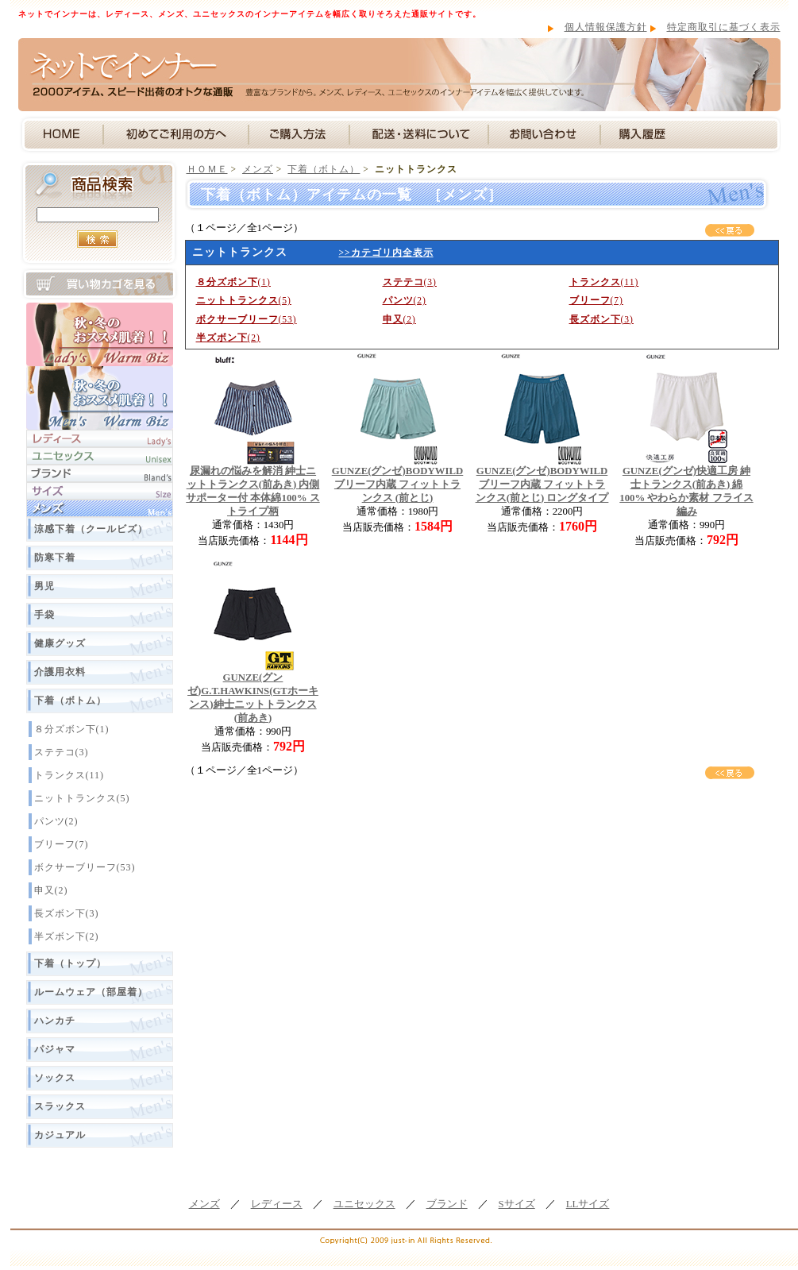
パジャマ (54, 1049)
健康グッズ (60, 643)
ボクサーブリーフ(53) (85, 867)
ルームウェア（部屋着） (91, 992)
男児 (44, 586)
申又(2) (51, 890)
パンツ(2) (56, 821)
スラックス (60, 1106)
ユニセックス (364, 1204)
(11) (604, 282)
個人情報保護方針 (606, 27)
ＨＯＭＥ (207, 169)
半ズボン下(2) (66, 936)
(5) (243, 300)
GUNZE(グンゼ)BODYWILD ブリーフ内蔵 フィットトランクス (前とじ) (398, 484)
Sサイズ (517, 1204)
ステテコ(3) (61, 752)
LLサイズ (588, 1204)
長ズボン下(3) (66, 913)
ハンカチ (54, 1020)
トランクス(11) (69, 775)
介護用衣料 (60, 671)
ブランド (447, 1204)
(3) (410, 282)
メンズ (257, 169)
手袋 (44, 614)
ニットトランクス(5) (82, 798)
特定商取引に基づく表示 (724, 27)
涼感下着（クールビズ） (91, 529)
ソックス (54, 1077)
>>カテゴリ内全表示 (386, 252)
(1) (233, 282)
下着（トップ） (70, 963)
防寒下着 (54, 557)
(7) (596, 300)
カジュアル (60, 1135)
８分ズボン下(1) (72, 729)
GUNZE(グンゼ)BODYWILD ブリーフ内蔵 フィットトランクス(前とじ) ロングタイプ (542, 484)
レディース (277, 1204)
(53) (246, 319)
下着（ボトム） (70, 700)
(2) (404, 300)
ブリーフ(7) (61, 844)
